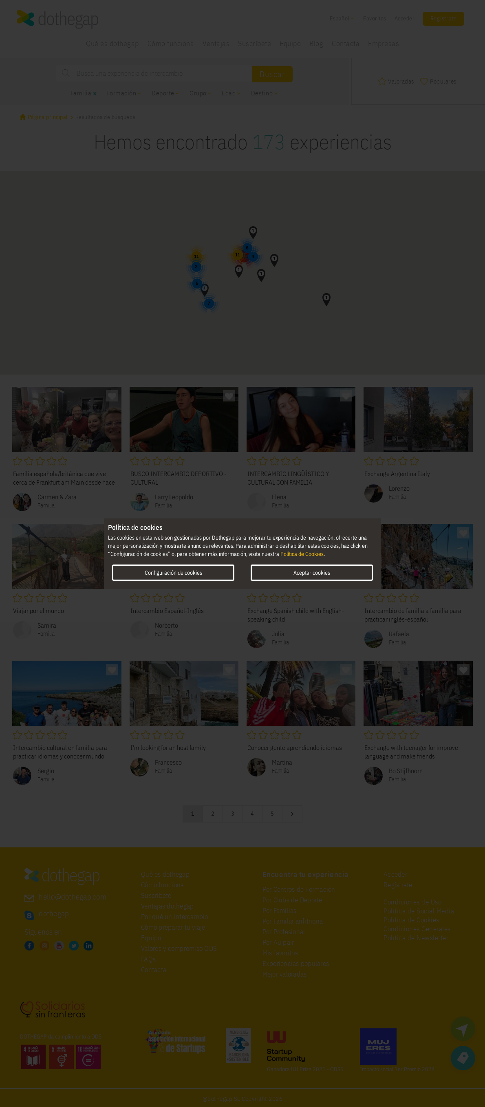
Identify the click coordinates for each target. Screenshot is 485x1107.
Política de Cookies (302, 554)
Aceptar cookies (311, 572)
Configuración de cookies (173, 572)
